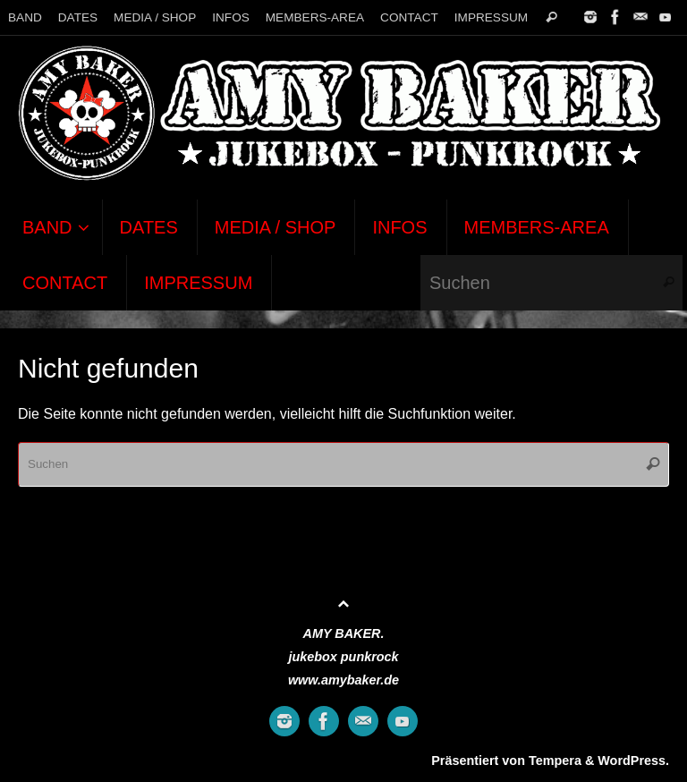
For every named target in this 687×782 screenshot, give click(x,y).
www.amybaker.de (343, 680)
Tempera (555, 760)
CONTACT (409, 17)
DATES (78, 17)
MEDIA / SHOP (155, 17)
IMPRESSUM (491, 17)
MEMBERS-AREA (315, 17)
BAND (25, 17)
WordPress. (633, 760)
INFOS (231, 17)
